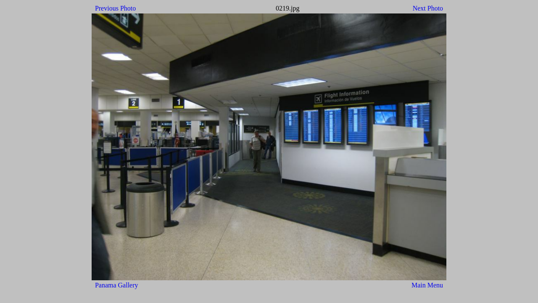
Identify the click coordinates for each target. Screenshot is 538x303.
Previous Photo (115, 8)
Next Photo (428, 8)
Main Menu (427, 285)
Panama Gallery (116, 285)
